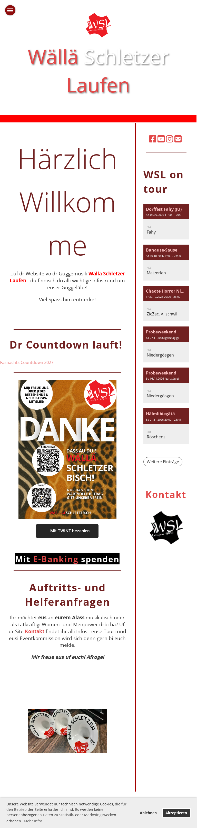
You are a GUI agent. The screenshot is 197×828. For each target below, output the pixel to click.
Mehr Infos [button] (33, 821)
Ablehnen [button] (148, 812)
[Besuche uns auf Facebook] (152, 138)
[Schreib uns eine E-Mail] (178, 138)
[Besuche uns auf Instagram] (169, 138)
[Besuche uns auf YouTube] (161, 138)
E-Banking (67, 558)
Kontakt (34, 631)
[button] (166, 222)
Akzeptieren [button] (176, 812)
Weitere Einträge (163, 462)
